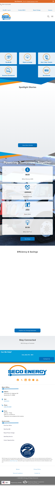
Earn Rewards (46, 72)
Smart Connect (31, 1)
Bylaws (10, 470)
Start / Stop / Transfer (46, 59)
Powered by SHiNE (16, 484)
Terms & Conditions (45, 470)
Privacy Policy (27, 470)
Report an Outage (27, 59)
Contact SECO (21, 10)
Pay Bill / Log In (5, 10)
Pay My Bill (8, 59)
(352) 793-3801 (8, 4)
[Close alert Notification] (53, 1)
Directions (6, 401)
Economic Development (8, 72)
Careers (52, 10)
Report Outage (37, 10)
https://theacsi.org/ (13, 461)
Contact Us (27, 474)
